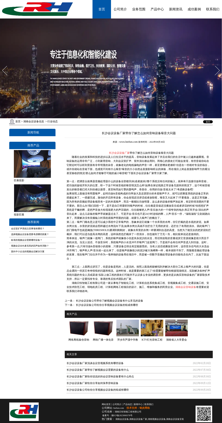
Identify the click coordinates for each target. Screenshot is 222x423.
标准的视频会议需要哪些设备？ (26, 240)
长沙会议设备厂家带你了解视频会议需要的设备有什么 (98, 369)
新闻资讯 (175, 9)
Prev (2, 64)
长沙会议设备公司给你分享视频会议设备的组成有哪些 (106, 305)
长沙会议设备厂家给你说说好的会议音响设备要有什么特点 (100, 376)
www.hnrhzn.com (128, 141)
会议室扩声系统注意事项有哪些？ (27, 228)
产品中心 (157, 9)
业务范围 (138, 9)
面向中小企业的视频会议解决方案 (27, 251)
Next (215, 64)
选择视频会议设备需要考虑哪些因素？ (30, 234)
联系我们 (212, 9)
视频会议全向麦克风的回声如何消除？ (30, 245)
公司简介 (120, 9)
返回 (208, 121)
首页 (101, 9)
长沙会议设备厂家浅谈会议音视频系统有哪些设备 (95, 363)
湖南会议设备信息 (33, 121)
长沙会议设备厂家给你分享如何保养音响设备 (92, 383)
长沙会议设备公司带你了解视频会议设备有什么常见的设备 (109, 300)
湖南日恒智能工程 (128, 411)
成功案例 (194, 9)
